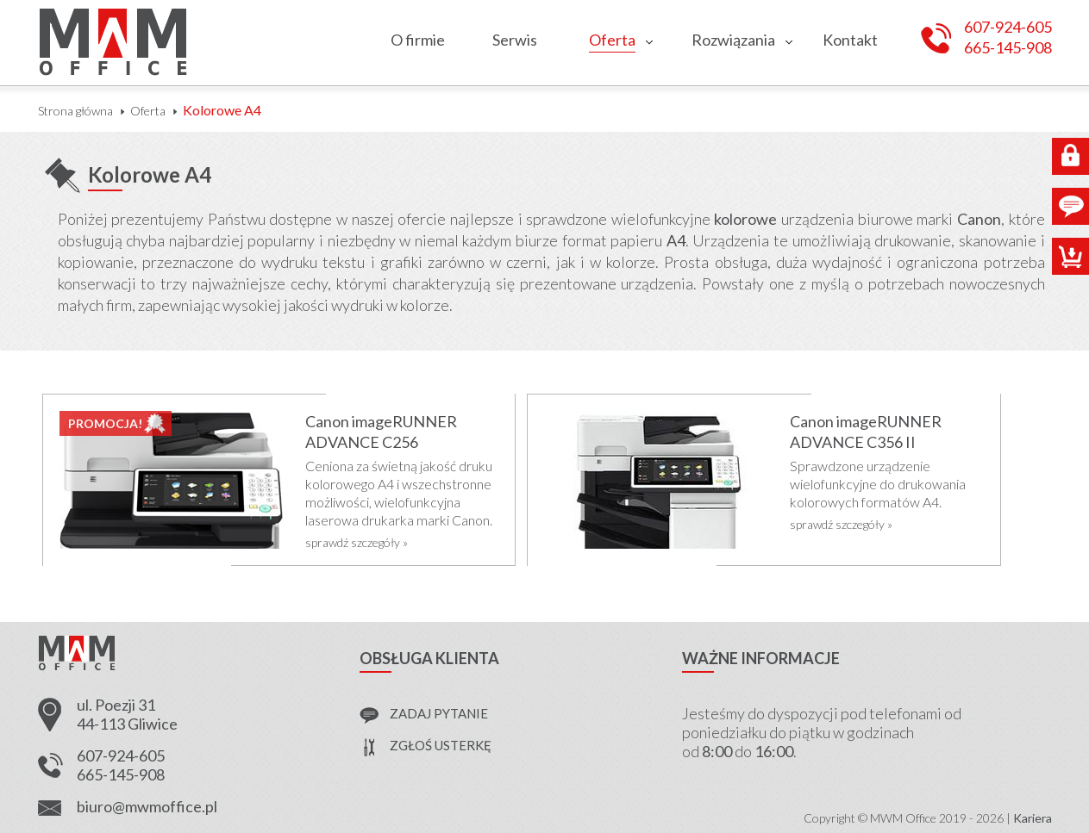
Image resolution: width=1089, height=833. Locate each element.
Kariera (1032, 818)
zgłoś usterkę (440, 745)
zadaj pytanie (439, 713)
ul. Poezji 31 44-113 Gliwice (127, 714)
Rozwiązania (733, 40)
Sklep (1070, 256)
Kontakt (850, 40)
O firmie (418, 40)
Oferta (612, 40)
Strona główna (75, 110)
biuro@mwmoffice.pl (147, 806)
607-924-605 (1008, 27)
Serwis (514, 40)
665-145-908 (1008, 48)
